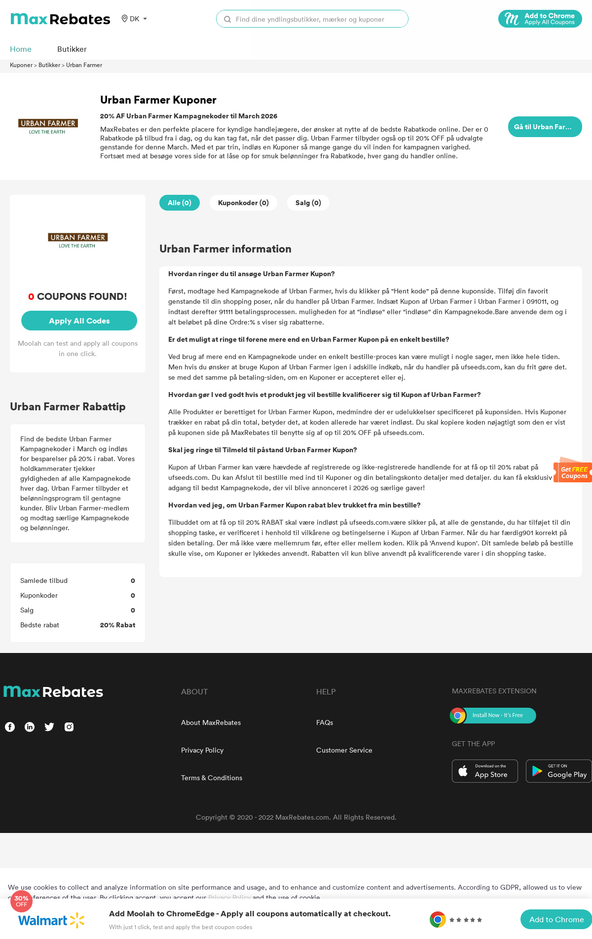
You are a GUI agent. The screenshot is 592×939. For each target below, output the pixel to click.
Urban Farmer (84, 64)
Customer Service (344, 750)
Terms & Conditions (211, 777)
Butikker (49, 64)
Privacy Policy (202, 750)
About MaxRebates (211, 722)
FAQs (324, 722)
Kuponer (21, 64)
